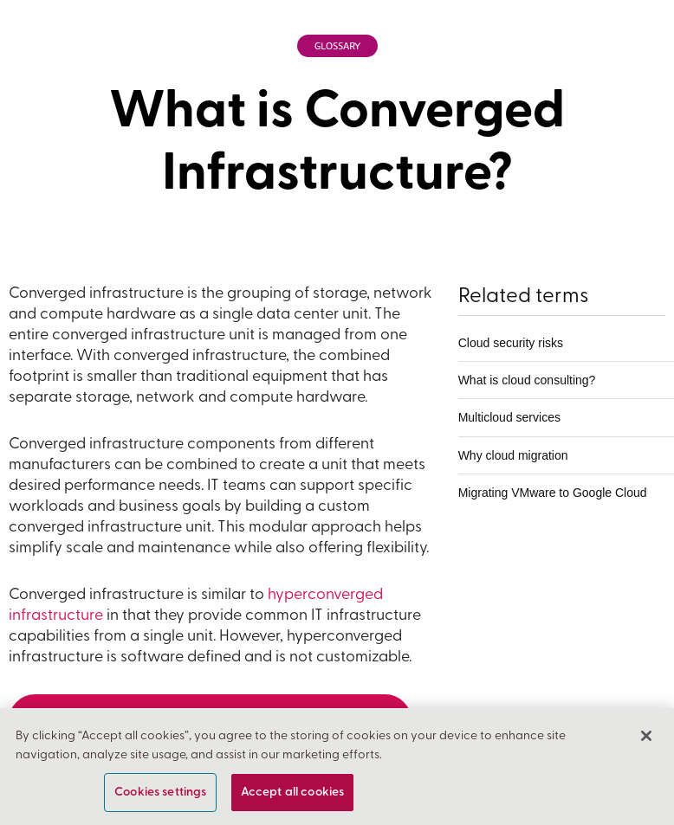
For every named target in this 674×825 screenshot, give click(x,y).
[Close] (646, 737)
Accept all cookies (293, 792)
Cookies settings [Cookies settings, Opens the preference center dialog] (160, 792)
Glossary (337, 46)
